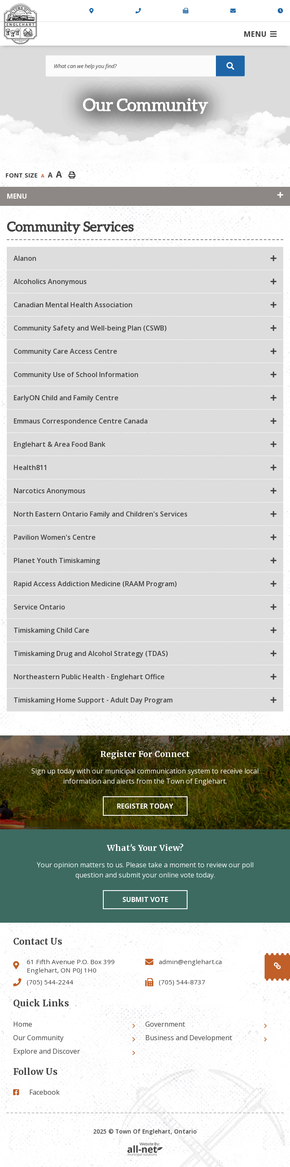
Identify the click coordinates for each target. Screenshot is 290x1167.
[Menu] (260, 33)
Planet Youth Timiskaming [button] (57, 560)
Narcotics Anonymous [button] (50, 490)
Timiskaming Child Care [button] (51, 630)
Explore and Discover (46, 1051)
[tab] (145, 258)
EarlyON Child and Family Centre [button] (66, 397)
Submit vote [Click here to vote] (145, 899)
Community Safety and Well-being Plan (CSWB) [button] (90, 328)
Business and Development (188, 1037)
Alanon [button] (25, 258)
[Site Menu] (145, 196)
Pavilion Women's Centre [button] (55, 537)
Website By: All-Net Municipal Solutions (145, 1149)
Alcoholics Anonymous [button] (50, 281)
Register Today (145, 806)
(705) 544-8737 (182, 982)
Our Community (38, 1037)
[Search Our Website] (145, 66)
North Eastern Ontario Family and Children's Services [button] (101, 514)
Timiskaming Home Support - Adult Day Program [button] (93, 700)
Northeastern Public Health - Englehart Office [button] (89, 676)
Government (165, 1024)
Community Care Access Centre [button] (65, 351)
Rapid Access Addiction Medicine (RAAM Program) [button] (95, 583)
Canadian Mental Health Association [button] (73, 304)
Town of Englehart (20, 24)
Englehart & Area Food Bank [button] (59, 444)
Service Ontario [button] (39, 607)
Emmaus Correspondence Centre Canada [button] (81, 421)
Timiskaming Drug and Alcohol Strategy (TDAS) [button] (91, 653)
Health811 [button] (30, 467)
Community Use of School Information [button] (76, 374)
